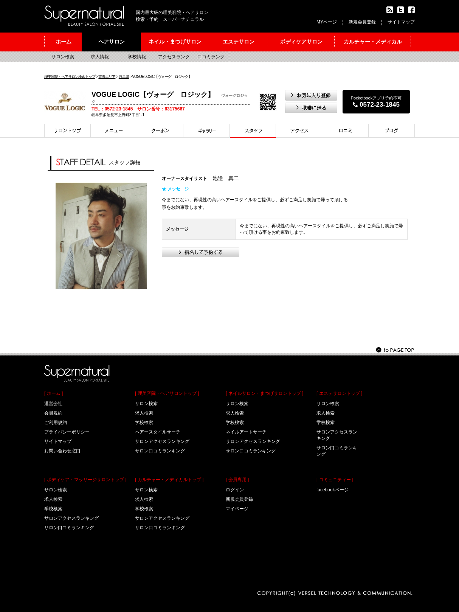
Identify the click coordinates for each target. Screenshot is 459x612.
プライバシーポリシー (67, 432)
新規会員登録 (362, 22)
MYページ (326, 22)
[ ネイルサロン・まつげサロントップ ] (264, 393)
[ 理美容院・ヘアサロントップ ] (167, 393)
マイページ (237, 508)
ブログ (392, 131)
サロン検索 (62, 56)
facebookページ (332, 489)
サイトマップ (401, 22)
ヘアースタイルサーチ (157, 432)
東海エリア (106, 77)
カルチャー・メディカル (373, 42)
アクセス (299, 131)
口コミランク (211, 56)
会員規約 (53, 413)
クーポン (160, 131)
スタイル (206, 131)
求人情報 (100, 56)
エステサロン (238, 42)
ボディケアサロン (301, 42)
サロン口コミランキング (69, 527)
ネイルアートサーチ (246, 432)
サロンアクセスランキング (71, 518)
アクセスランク (174, 56)
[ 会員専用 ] (237, 479)
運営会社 (53, 403)
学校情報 (137, 56)
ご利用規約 (55, 422)
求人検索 (53, 499)
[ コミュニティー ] (334, 479)
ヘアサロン (111, 42)
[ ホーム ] (53, 393)
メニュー (114, 131)
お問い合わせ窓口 (62, 451)
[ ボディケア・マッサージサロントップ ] (85, 479)
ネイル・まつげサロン (175, 42)
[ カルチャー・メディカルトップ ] (169, 479)
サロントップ (67, 131)
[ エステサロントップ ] (339, 393)
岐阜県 (124, 77)
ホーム (63, 42)
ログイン (235, 489)
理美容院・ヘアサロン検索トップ (69, 77)
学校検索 (53, 508)
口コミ (345, 131)
